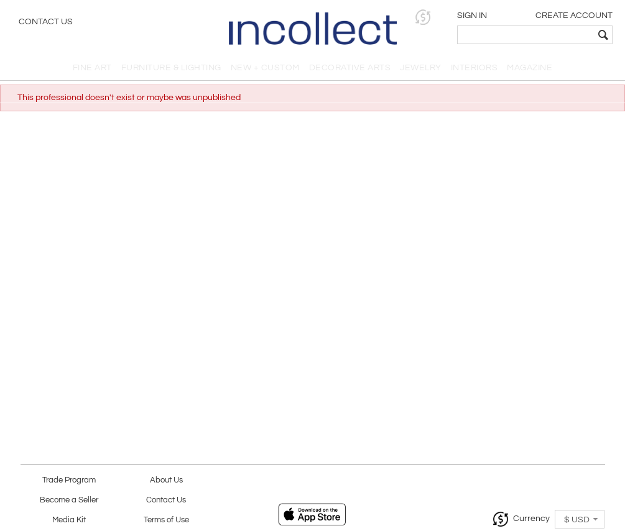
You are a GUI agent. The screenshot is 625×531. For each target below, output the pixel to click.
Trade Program (69, 480)
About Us (166, 480)
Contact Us (46, 21)
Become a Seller (69, 500)
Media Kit (69, 520)
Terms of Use (166, 520)
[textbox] (526, 35)
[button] (423, 17)
